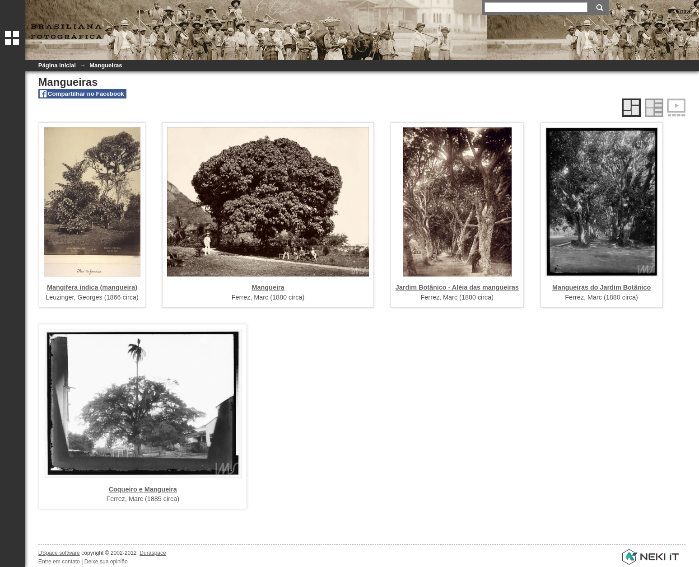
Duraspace (153, 553)
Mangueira (268, 287)
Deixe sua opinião (106, 561)
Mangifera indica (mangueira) (92, 287)
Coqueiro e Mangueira (143, 489)
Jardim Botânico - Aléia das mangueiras (457, 287)
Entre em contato (59, 561)
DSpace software (59, 553)
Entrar (684, 11)
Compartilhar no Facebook (86, 93)
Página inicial (57, 65)
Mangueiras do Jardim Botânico (601, 287)
